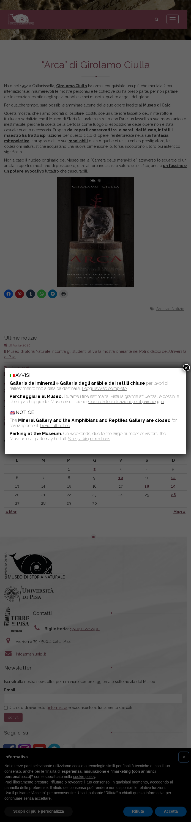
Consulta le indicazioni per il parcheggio (126, 401)
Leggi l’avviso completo (104, 388)
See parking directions (89, 438)
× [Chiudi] (186, 367)
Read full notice (55, 425)
